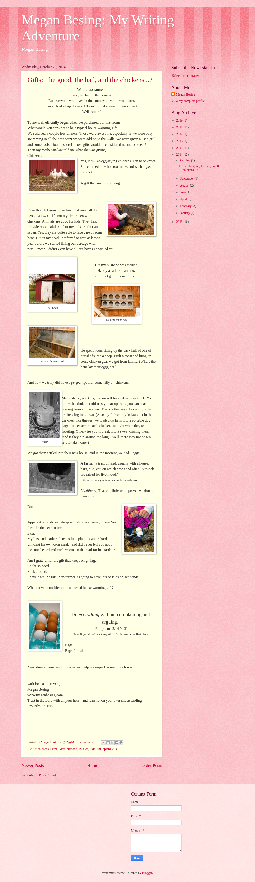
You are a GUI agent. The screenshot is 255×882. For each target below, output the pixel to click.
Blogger (147, 873)
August (185, 185)
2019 (179, 120)
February (186, 206)
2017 (179, 134)
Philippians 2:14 (107, 749)
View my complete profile (188, 101)
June (183, 192)
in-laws (83, 749)
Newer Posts (32, 765)
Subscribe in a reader (185, 75)
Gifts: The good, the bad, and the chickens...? (90, 79)
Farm (53, 749)
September (187, 178)
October (185, 160)
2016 (179, 141)
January (185, 213)
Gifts (62, 749)
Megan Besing (185, 94)
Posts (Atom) (47, 775)
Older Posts (151, 765)
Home (92, 765)
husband (72, 749)
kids (92, 749)
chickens (43, 749)
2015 (179, 148)
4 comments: (86, 742)
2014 (179, 154)
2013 (179, 221)
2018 (179, 127)
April (184, 199)
